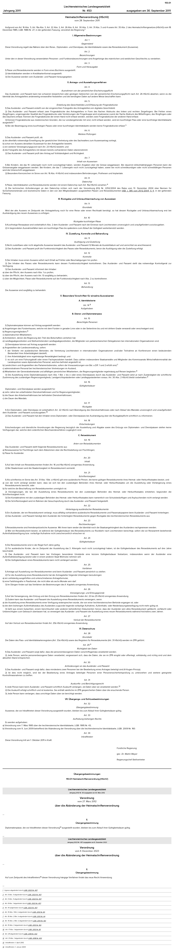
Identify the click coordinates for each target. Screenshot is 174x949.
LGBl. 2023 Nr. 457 (30, 890)
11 (3, 934)
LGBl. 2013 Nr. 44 (39, 916)
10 (3, 929)
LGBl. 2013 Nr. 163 (39, 921)
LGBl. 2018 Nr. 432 (30, 934)
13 (3, 943)
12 (3, 938)
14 (3, 947)
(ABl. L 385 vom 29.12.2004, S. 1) (138, 191)
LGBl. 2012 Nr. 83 (38, 912)
